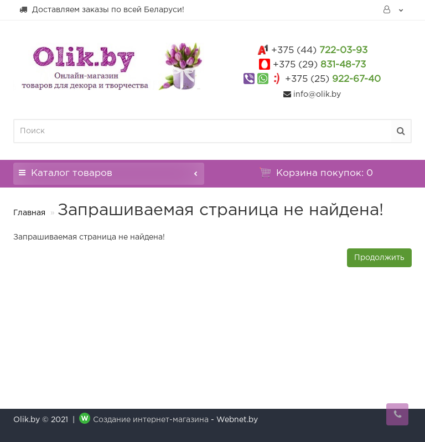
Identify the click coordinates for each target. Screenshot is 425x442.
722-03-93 (319, 50)
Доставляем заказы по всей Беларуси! (101, 9)
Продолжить (379, 257)
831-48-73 (319, 65)
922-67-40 (333, 79)
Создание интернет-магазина (151, 420)
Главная (29, 213)
